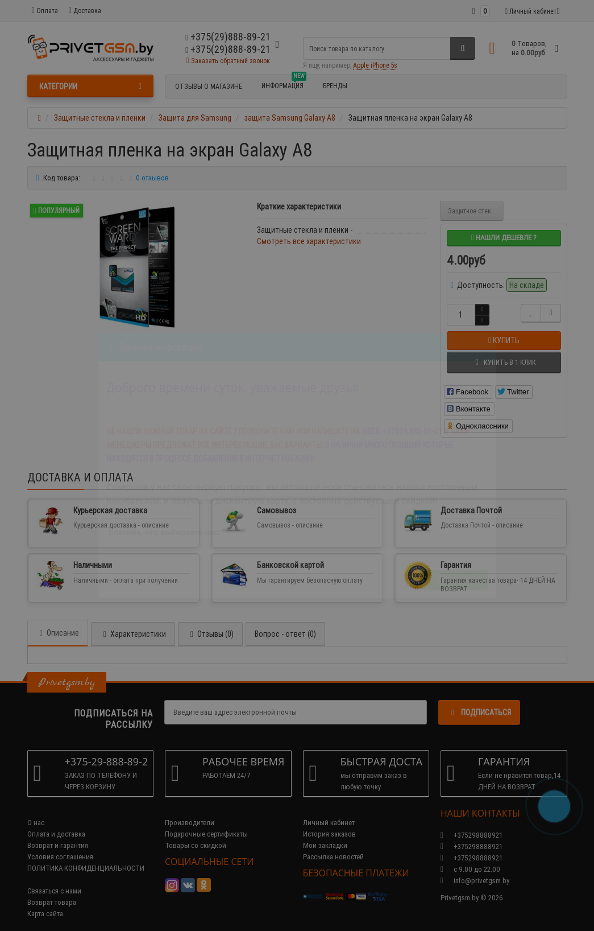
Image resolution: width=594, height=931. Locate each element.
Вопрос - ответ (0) (285, 622)
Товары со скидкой (195, 834)
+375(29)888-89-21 (228, 49)
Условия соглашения (60, 845)
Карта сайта (45, 902)
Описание (57, 621)
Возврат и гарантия (57, 834)
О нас (35, 811)
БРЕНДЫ (335, 85)
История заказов (329, 822)
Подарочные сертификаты (206, 822)
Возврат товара (51, 891)
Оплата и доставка (56, 822)
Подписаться (479, 701)
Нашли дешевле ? (504, 237)
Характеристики (133, 622)
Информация (283, 84)
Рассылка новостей (333, 845)
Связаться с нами (54, 879)
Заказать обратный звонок (228, 60)
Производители (189, 811)
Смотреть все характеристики (309, 241)
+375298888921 (471, 835)
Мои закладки (325, 834)
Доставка (85, 10)
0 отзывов (152, 178)
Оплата (45, 10)
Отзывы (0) (210, 622)
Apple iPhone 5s (375, 65)
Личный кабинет (329, 811)
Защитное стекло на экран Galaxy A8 (476, 211)
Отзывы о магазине (208, 86)
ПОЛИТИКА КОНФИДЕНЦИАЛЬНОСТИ (85, 857)
